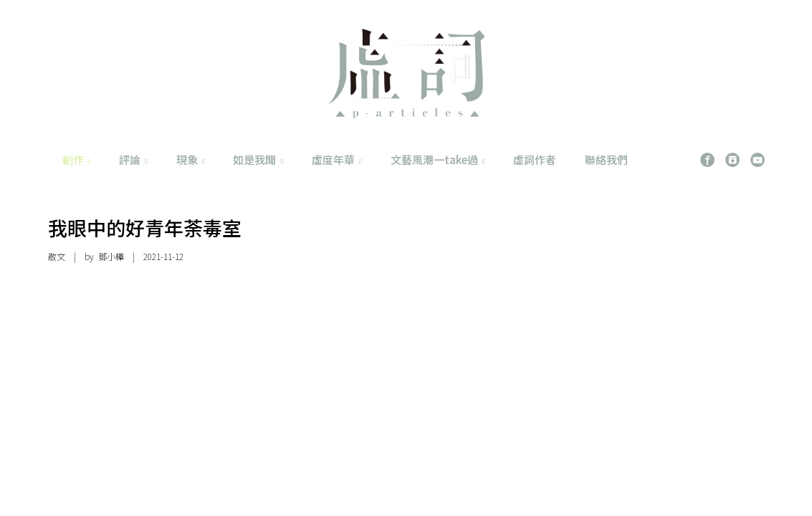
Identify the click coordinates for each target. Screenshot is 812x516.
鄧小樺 (111, 256)
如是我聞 (258, 159)
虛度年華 (337, 159)
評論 (133, 159)
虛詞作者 (534, 159)
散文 (56, 256)
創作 (76, 159)
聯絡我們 (606, 159)
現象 (190, 159)
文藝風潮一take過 (438, 159)
